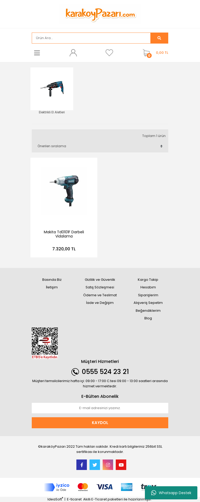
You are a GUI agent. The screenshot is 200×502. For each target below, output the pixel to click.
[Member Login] (73, 52)
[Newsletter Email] (100, 408)
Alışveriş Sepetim (148, 302)
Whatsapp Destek (171, 493)
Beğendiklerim (148, 310)
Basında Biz (52, 279)
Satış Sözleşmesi (100, 287)
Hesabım (148, 287)
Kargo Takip (148, 279)
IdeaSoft (55, 499)
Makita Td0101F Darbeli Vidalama (64, 234)
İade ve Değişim (100, 302)
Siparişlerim (148, 295)
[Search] (91, 38)
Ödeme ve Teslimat (100, 295)
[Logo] (100, 13)
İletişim (52, 287)
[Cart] (154, 52)
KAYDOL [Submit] (100, 422)
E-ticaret (74, 499)
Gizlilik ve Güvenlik (100, 279)
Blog (148, 318)
